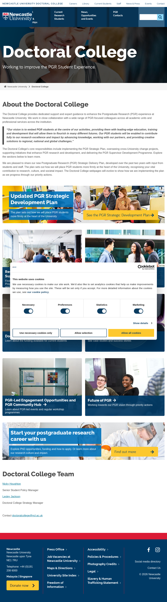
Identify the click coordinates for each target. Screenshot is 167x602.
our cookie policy (38, 292)
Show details (140, 323)
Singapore (25, 576)
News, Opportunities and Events (108, 19)
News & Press (133, 3)
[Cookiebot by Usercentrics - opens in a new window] (140, 267)
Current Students (102, 3)
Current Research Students (87, 19)
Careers (73, 3)
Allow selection (83, 332)
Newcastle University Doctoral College (32, 3)
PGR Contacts (127, 17)
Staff (119, 3)
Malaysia (12, 576)
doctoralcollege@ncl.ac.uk (27, 515)
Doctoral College (40, 86)
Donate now (19, 585)
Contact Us (154, 568)
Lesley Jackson (11, 496)
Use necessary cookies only (35, 332)
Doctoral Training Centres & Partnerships (65, 19)
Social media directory (147, 561)
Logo (17, 18)
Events (148, 3)
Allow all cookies (131, 332)
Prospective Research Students (42, 19)
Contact (161, 3)
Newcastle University (17, 86)
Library (85, 3)
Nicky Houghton (11, 483)
